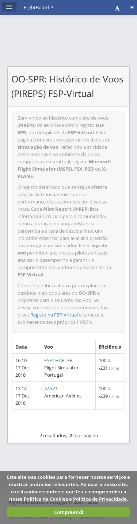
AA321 (51, 388)
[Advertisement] (68, 44)
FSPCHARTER (58, 360)
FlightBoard (39, 7)
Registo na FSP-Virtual (54, 314)
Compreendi (68, 512)
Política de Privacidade (100, 499)
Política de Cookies (46, 499)
